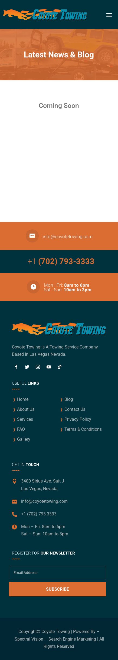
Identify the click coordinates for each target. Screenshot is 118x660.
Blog (68, 399)
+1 (61, 261)
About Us (25, 409)
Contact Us (74, 409)
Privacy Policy (77, 419)
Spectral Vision (29, 639)
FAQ (21, 429)
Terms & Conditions (83, 429)
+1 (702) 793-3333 (39, 514)
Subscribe (57, 589)
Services (25, 419)
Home (22, 399)
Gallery (23, 439)
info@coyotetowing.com (68, 236)
